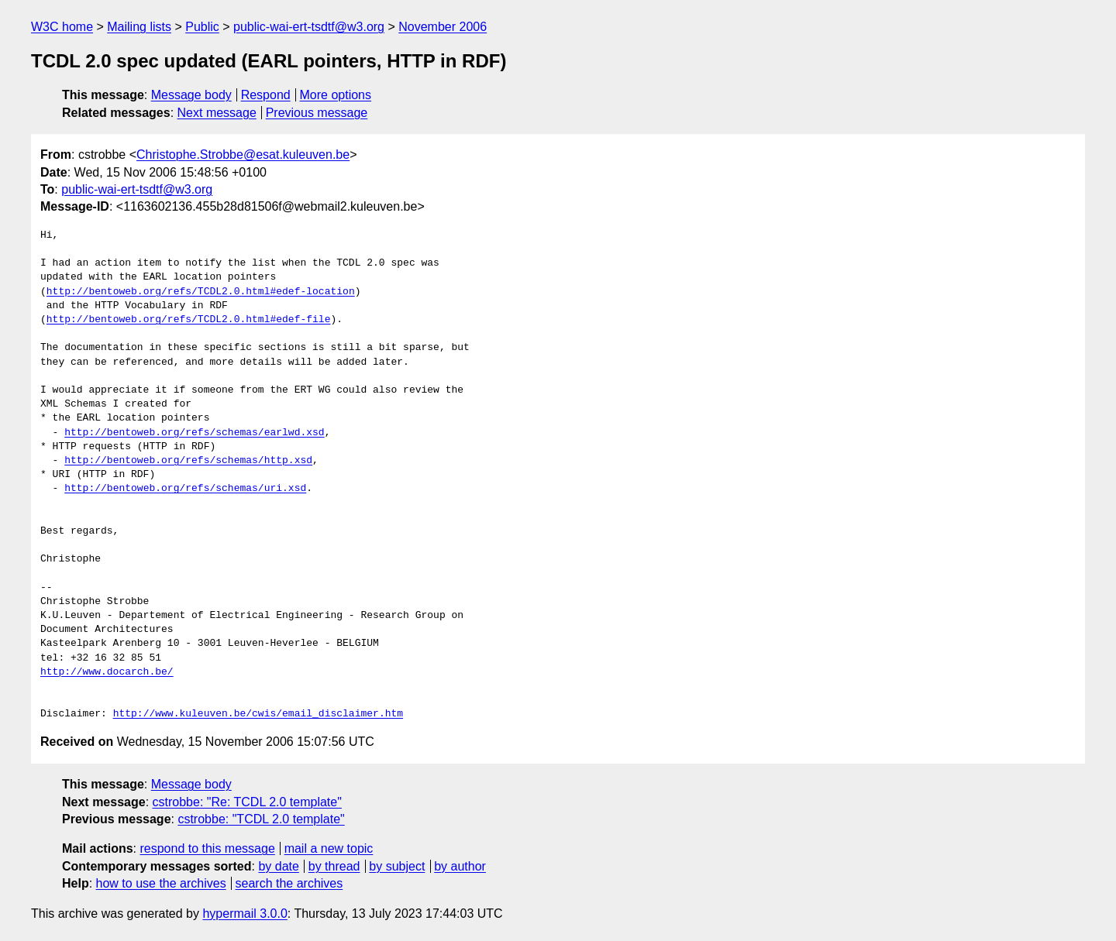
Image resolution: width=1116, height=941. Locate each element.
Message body (191, 94)
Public (202, 26)
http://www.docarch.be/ (107, 672)
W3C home (62, 26)
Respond (266, 94)
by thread (334, 866)
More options (336, 94)
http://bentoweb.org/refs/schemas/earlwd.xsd (194, 433)
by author (460, 866)
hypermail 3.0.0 (244, 913)
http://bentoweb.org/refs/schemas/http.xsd (188, 461)
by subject (397, 866)
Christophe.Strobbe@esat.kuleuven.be (243, 154)
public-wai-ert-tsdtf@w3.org (308, 26)
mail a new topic (329, 848)
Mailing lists (139, 26)
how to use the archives (161, 883)
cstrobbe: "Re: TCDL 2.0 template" (247, 802)
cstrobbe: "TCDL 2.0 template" (260, 819)
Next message (217, 112)
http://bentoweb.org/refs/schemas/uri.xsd (185, 489)
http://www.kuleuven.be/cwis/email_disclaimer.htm (258, 714)
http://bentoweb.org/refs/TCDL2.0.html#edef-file (188, 320)
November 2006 (442, 26)
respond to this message (207, 848)
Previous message (317, 112)
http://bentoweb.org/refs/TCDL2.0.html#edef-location (200, 292)
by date (278, 866)
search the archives (289, 883)
